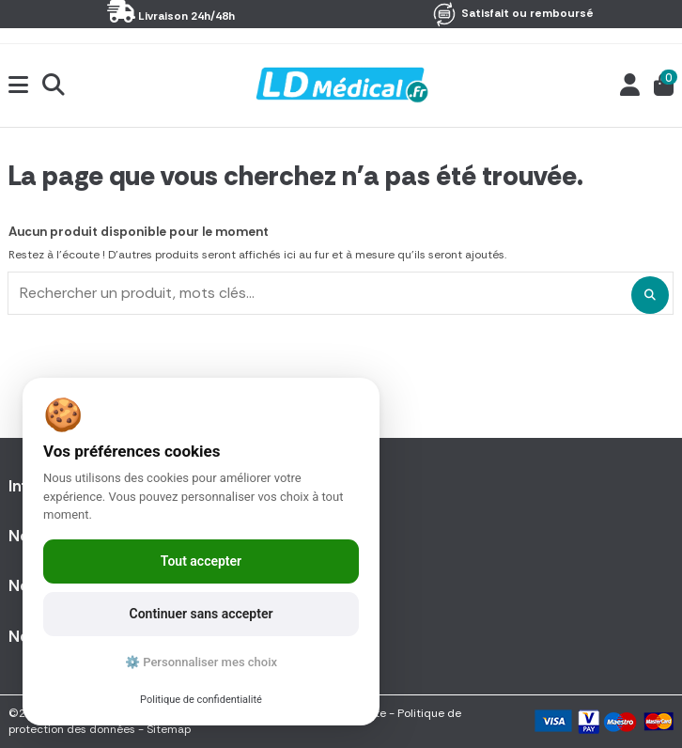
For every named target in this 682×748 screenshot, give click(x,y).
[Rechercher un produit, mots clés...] (650, 295)
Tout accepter (201, 561)
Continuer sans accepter (201, 613)
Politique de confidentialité (201, 699)
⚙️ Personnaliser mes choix (201, 662)
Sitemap (169, 729)
